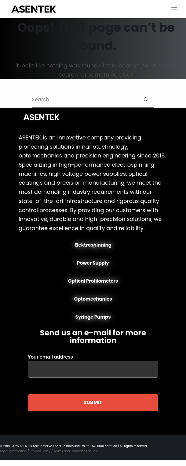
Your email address (93, 363)
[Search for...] (84, 99)
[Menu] (174, 9)
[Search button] (145, 99)
